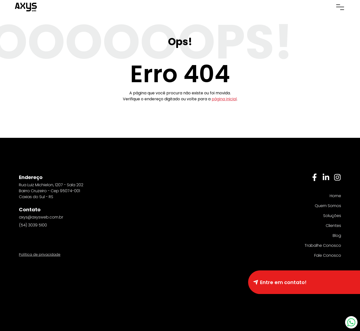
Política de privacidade (39, 254)
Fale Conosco (327, 255)
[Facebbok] (314, 177)
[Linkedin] (326, 177)
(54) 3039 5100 (33, 225)
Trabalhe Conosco (323, 245)
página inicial (224, 99)
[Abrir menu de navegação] (340, 7)
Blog (337, 235)
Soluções (332, 216)
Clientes (333, 225)
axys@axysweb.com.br (41, 217)
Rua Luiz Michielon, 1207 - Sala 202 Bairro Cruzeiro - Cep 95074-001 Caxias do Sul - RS (51, 191)
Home (335, 196)
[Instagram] (337, 177)
